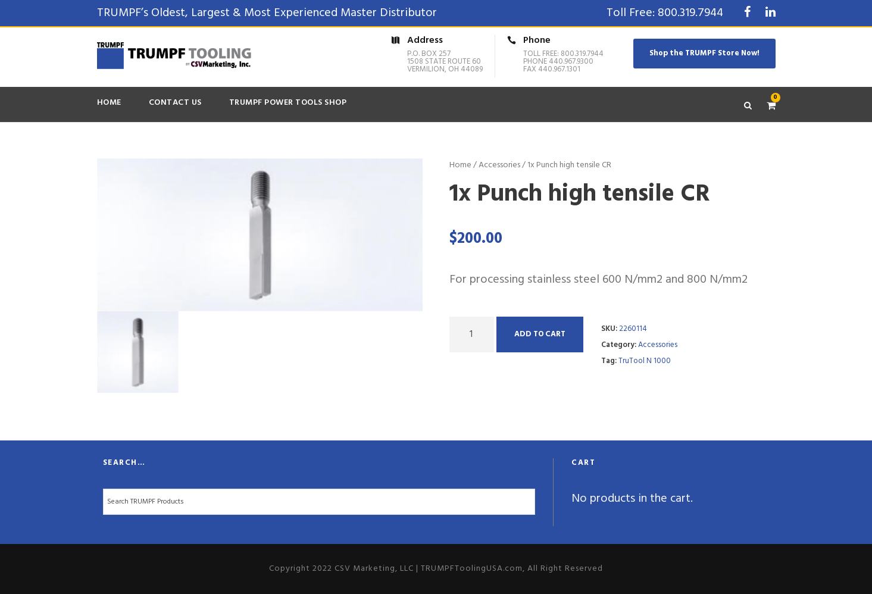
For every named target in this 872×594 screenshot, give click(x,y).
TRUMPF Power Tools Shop (288, 103)
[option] (260, 235)
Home (109, 103)
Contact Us (175, 103)
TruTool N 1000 (644, 361)
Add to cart (539, 334)
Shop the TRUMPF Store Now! (704, 53)
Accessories (499, 165)
